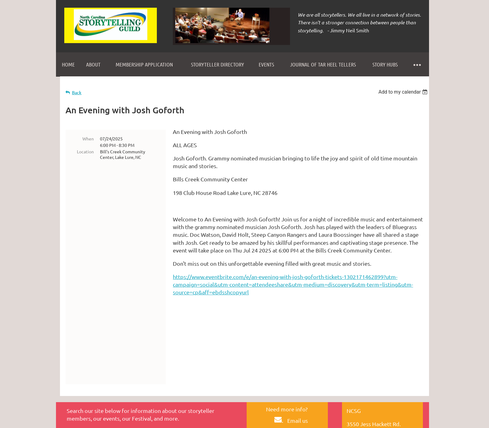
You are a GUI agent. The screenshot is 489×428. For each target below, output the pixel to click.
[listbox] (403, 92)
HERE (287, 377)
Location (85, 151)
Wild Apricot (356, 421)
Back (77, 92)
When (88, 138)
